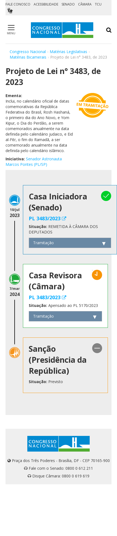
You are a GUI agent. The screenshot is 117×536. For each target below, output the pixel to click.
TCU (98, 4)
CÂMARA (85, 4)
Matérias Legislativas (68, 51)
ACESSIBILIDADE (46, 4)
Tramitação (43, 242)
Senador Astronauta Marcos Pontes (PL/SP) (34, 161)
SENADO (68, 4)
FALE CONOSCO (18, 4)
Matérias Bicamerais (28, 57)
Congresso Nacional (28, 51)
